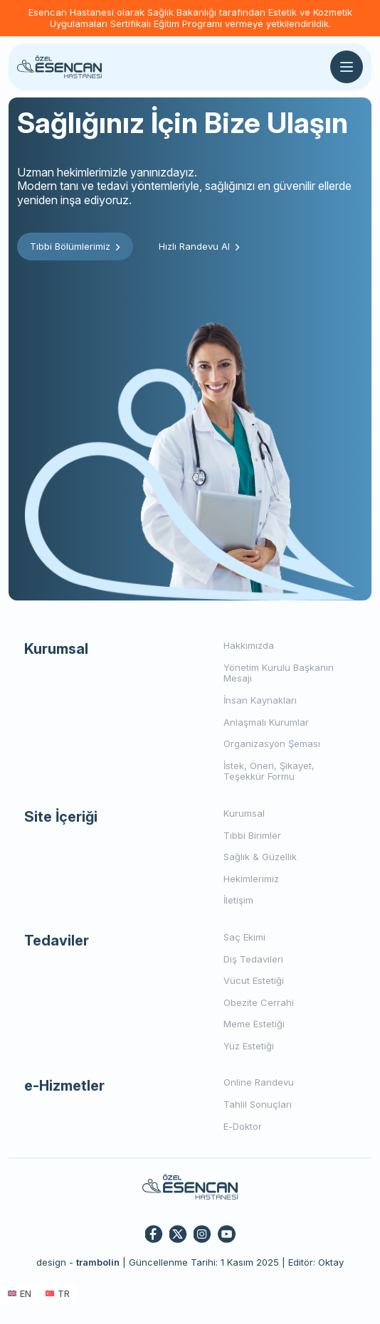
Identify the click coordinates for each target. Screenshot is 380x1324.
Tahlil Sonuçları (257, 1104)
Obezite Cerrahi (258, 1002)
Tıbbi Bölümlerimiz (75, 246)
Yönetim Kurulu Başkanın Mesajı (278, 673)
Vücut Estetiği (253, 980)
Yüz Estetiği (248, 1046)
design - (78, 1262)
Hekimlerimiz (251, 878)
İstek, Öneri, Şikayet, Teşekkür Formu (269, 771)
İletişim (238, 900)
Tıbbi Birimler (252, 835)
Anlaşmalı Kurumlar (266, 722)
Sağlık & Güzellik (260, 856)
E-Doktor (242, 1126)
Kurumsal (244, 813)
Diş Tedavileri (253, 959)
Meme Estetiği (254, 1023)
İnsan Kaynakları (260, 700)
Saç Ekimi (244, 937)
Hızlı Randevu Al (199, 246)
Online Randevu (258, 1082)
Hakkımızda (248, 645)
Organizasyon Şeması (271, 743)
